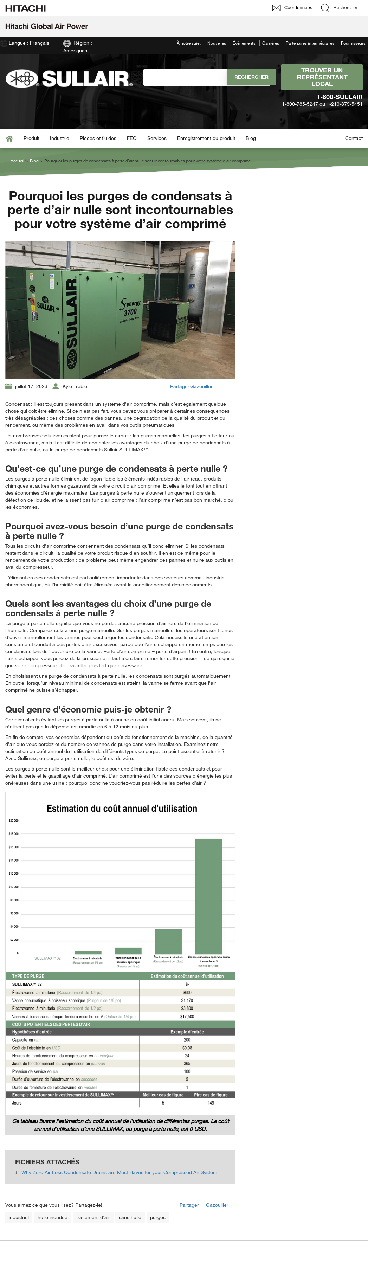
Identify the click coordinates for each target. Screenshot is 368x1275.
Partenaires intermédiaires (310, 43)
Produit (31, 138)
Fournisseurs (353, 43)
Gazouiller (201, 386)
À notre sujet (189, 43)
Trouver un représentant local (322, 77)
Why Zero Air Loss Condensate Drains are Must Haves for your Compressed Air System (119, 1172)
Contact (354, 138)
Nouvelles (216, 43)
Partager (179, 386)
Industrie (59, 138)
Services (157, 138)
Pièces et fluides (98, 138)
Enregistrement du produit (206, 138)
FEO (132, 138)
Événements (244, 43)
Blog (251, 138)
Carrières (270, 43)
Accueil (17, 160)
